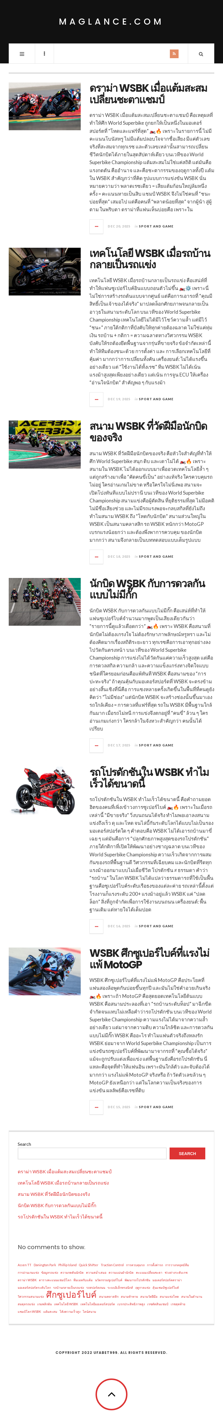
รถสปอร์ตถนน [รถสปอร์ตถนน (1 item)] (95, 1287)
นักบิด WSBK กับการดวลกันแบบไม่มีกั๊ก (147, 589)
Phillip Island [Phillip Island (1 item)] (67, 1265)
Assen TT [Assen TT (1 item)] (24, 1265)
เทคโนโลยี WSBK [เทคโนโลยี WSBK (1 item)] (66, 1304)
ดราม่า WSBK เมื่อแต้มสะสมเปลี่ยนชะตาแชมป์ (148, 94)
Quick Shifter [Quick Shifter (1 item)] (88, 1265)
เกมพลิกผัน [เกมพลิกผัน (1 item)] (44, 1304)
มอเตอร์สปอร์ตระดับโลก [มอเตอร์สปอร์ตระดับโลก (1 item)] (34, 1287)
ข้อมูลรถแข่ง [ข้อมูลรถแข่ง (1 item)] (49, 1272)
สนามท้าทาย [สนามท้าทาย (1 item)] (129, 1296)
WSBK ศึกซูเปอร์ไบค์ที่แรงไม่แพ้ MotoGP (149, 959)
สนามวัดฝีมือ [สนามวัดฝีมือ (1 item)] (148, 1296)
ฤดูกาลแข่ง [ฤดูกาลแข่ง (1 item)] (142, 1287)
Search (24, 1144)
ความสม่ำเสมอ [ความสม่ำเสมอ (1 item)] (96, 1272)
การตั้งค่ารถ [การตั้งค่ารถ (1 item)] (155, 1265)
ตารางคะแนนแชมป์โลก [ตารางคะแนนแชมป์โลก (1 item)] (55, 1280)
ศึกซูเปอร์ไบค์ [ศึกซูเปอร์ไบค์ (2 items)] (71, 1294)
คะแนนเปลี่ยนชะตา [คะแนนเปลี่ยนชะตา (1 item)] (149, 1272)
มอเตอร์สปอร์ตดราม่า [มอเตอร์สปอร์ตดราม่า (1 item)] (167, 1280)
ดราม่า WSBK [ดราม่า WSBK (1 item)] (27, 1280)
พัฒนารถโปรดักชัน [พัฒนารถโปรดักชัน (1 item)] (137, 1280)
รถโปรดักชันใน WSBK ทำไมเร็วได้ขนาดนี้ (149, 778)
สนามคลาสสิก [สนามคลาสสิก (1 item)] (108, 1296)
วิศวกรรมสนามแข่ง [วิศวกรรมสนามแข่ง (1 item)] (31, 1296)
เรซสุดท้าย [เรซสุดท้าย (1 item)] (178, 1304)
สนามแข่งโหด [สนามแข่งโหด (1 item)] (169, 1296)
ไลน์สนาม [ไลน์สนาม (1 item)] (89, 1311)
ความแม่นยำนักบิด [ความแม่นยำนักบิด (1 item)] (121, 1272)
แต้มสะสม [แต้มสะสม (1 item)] (50, 1311)
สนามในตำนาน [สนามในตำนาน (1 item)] (191, 1296)
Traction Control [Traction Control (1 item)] (112, 1265)
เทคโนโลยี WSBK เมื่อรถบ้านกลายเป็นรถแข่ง (149, 259)
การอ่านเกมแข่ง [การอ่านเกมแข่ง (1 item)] (28, 1272)
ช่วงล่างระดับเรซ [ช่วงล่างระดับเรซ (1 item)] (176, 1272)
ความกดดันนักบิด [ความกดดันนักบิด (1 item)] (72, 1272)
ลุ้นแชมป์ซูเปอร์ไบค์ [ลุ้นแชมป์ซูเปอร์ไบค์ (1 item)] (165, 1287)
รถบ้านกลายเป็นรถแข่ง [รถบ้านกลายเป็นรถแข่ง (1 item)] (68, 1287)
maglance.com (111, 22)
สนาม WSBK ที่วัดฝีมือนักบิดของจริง (148, 432)
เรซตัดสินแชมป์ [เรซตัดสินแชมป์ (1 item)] (157, 1304)
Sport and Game (156, 226)
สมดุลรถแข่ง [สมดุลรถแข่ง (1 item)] (26, 1304)
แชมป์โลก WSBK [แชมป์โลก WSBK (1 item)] (29, 1311)
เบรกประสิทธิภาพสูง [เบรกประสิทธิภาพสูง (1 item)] (131, 1304)
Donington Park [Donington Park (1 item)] (45, 1265)
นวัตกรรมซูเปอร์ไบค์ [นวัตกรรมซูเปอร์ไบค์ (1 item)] (108, 1280)
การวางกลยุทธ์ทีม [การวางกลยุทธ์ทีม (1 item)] (177, 1265)
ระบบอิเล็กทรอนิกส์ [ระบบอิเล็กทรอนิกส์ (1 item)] (120, 1287)
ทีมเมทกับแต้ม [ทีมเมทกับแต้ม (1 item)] (83, 1280)
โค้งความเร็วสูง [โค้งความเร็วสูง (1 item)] (70, 1311)
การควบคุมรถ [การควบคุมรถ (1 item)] (135, 1265)
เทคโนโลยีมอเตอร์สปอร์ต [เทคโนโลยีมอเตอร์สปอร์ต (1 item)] (97, 1304)
